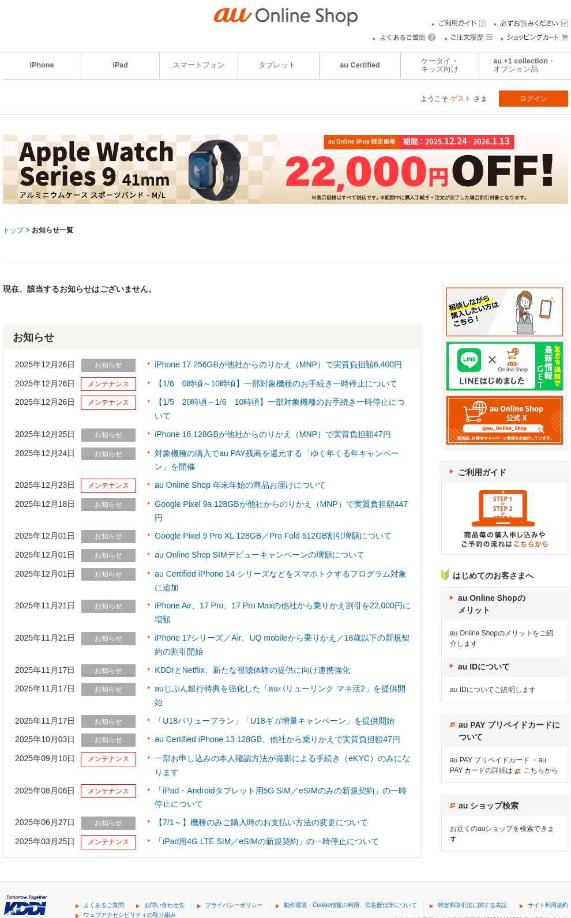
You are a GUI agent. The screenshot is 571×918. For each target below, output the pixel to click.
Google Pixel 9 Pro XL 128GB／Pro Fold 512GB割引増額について (273, 535)
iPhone (42, 65)
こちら (534, 770)
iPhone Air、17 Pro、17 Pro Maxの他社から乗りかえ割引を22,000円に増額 (282, 612)
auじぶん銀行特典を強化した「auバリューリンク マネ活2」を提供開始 (280, 695)
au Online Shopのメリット (491, 604)
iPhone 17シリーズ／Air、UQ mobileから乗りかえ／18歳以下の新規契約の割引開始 (282, 644)
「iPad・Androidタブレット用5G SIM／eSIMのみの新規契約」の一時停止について (280, 797)
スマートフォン (198, 65)
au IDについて (484, 666)
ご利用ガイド (482, 472)
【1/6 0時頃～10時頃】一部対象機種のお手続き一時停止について (276, 383)
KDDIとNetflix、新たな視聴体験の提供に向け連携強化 (252, 670)
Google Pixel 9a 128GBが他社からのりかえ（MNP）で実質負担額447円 (281, 510)
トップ (13, 230)
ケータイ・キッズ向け (440, 65)
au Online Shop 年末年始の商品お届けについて (240, 485)
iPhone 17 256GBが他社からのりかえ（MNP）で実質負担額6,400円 (278, 364)
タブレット (277, 65)
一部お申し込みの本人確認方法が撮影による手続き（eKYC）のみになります (282, 765)
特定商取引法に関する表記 (472, 905)
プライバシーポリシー (234, 905)
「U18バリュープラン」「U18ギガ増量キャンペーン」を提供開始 (274, 720)
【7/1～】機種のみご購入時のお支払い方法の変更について (261, 822)
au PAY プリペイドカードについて (509, 731)
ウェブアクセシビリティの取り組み (130, 915)
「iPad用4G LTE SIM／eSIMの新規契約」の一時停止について (267, 841)
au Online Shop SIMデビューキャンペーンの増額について (259, 554)
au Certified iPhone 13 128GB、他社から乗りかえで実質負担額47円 (277, 739)
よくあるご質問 (104, 905)
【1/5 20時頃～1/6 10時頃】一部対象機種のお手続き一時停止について (280, 408)
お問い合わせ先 (164, 905)
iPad (120, 65)
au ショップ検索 (489, 805)
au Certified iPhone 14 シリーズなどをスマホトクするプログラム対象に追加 (280, 580)
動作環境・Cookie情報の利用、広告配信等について (350, 905)
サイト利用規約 (548, 905)
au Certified (360, 65)
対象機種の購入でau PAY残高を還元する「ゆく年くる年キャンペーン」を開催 (277, 460)
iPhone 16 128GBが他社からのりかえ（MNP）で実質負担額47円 (272, 434)
